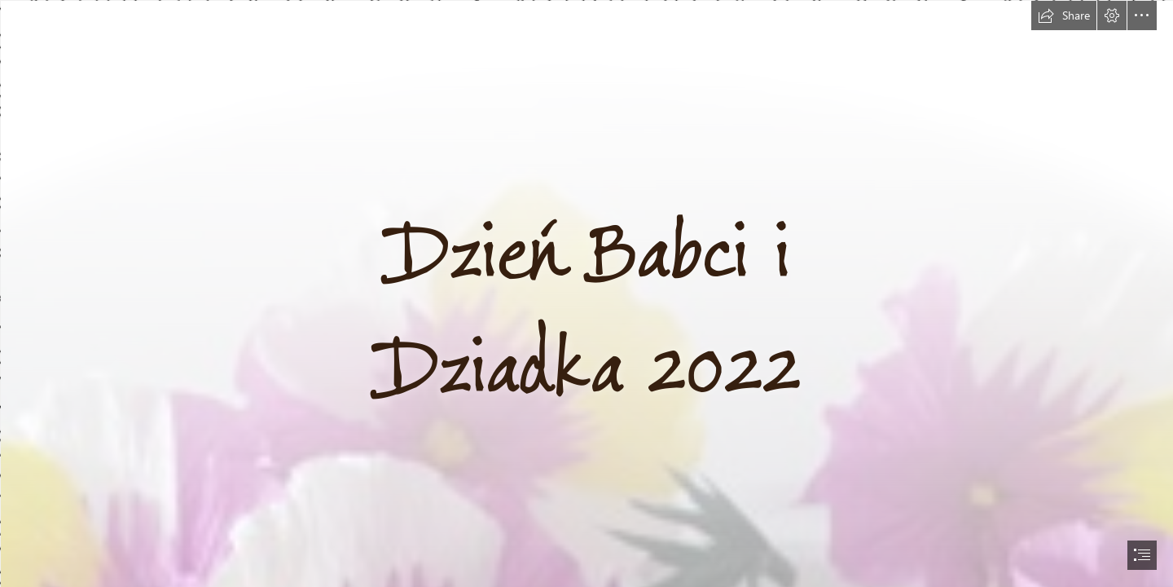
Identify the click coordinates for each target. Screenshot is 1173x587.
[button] (1063, 15)
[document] (586, 293)
